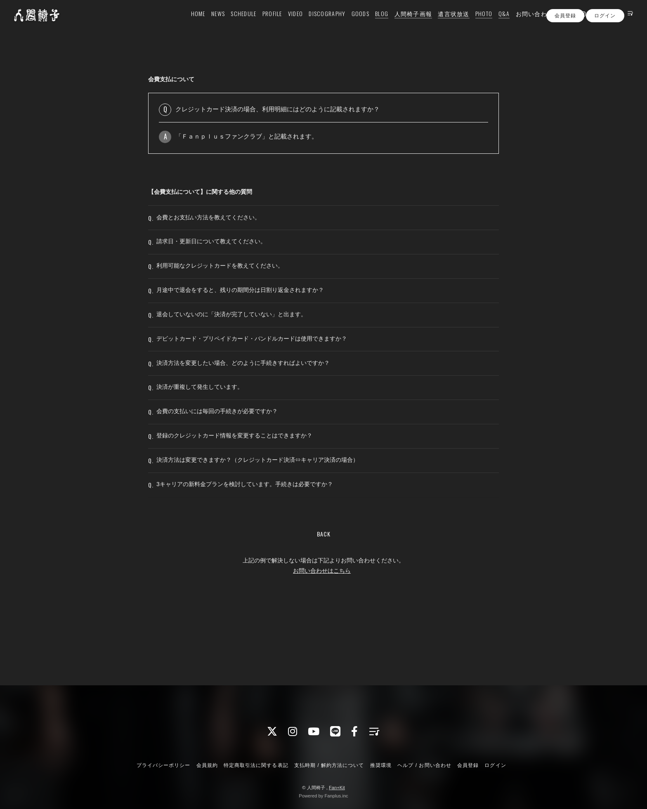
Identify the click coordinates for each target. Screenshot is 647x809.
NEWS (208, 23)
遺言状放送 (443, 23)
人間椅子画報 (403, 23)
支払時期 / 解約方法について (329, 765)
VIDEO (285, 23)
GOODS (350, 23)
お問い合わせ (524, 23)
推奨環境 (381, 765)
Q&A (494, 23)
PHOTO (473, 23)
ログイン (605, 38)
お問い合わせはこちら (322, 638)
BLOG (371, 23)
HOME (188, 23)
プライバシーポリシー (163, 765)
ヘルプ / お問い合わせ (424, 765)
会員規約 (207, 765)
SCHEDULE (233, 23)
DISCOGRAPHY (316, 23)
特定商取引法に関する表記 (256, 765)
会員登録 (565, 38)
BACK (324, 601)
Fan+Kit (337, 787)
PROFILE (262, 23)
